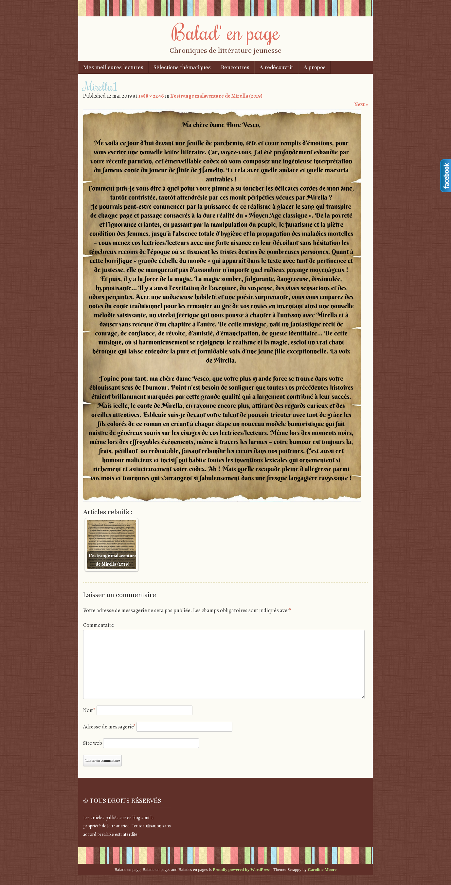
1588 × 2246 (151, 96)
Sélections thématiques (182, 67)
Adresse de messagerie (109, 726)
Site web (92, 743)
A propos (315, 67)
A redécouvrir (277, 67)
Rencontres (235, 67)
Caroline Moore (322, 869)
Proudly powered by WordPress (241, 869)
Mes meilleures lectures (113, 67)
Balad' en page (225, 32)
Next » (361, 104)
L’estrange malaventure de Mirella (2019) (216, 96)
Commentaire (98, 625)
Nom (89, 710)
